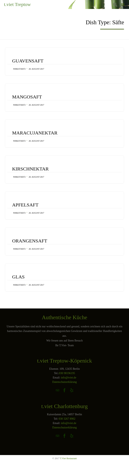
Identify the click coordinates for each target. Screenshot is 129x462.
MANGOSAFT (27, 96)
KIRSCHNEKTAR (30, 168)
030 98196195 (67, 373)
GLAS (18, 276)
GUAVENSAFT (27, 60)
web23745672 (19, 69)
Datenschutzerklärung (64, 381)
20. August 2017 (36, 69)
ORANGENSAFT (29, 240)
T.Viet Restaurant (68, 458)
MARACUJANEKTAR (34, 132)
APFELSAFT (25, 204)
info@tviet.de (68, 377)
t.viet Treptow (17, 4)
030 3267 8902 (67, 418)
